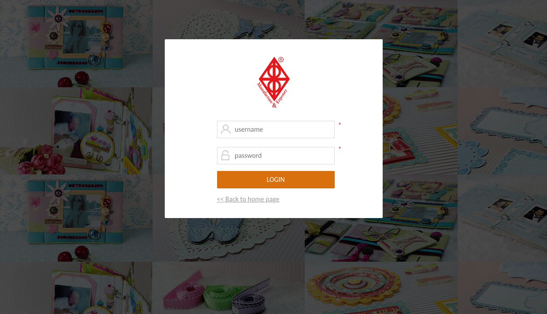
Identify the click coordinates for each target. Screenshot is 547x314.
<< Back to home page (248, 199)
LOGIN (276, 179)
